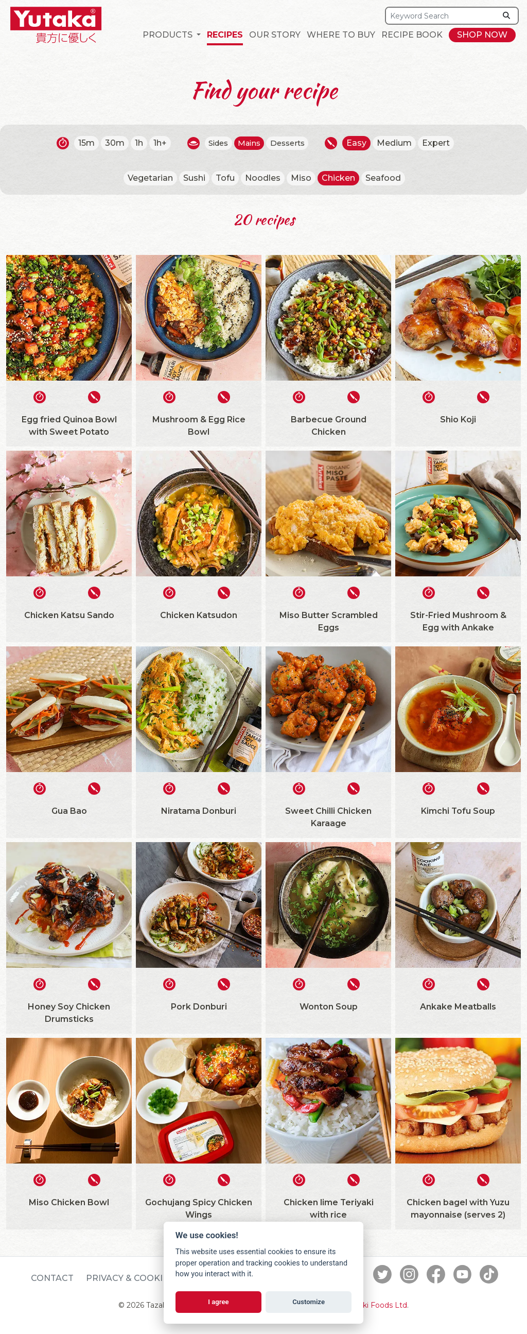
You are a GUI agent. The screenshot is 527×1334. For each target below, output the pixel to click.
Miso (301, 178)
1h (134, 143)
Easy (362, 143)
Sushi (194, 178)
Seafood (383, 178)
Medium (399, 143)
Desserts (291, 143)
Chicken (338, 178)
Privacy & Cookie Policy (144, 1278)
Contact (52, 1278)
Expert (441, 143)
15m (81, 143)
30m (109, 143)
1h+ (155, 143)
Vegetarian (150, 178)
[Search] (441, 16)
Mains (249, 143)
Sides (215, 143)
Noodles (262, 178)
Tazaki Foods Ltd (376, 1305)
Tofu (225, 178)
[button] (172, 35)
